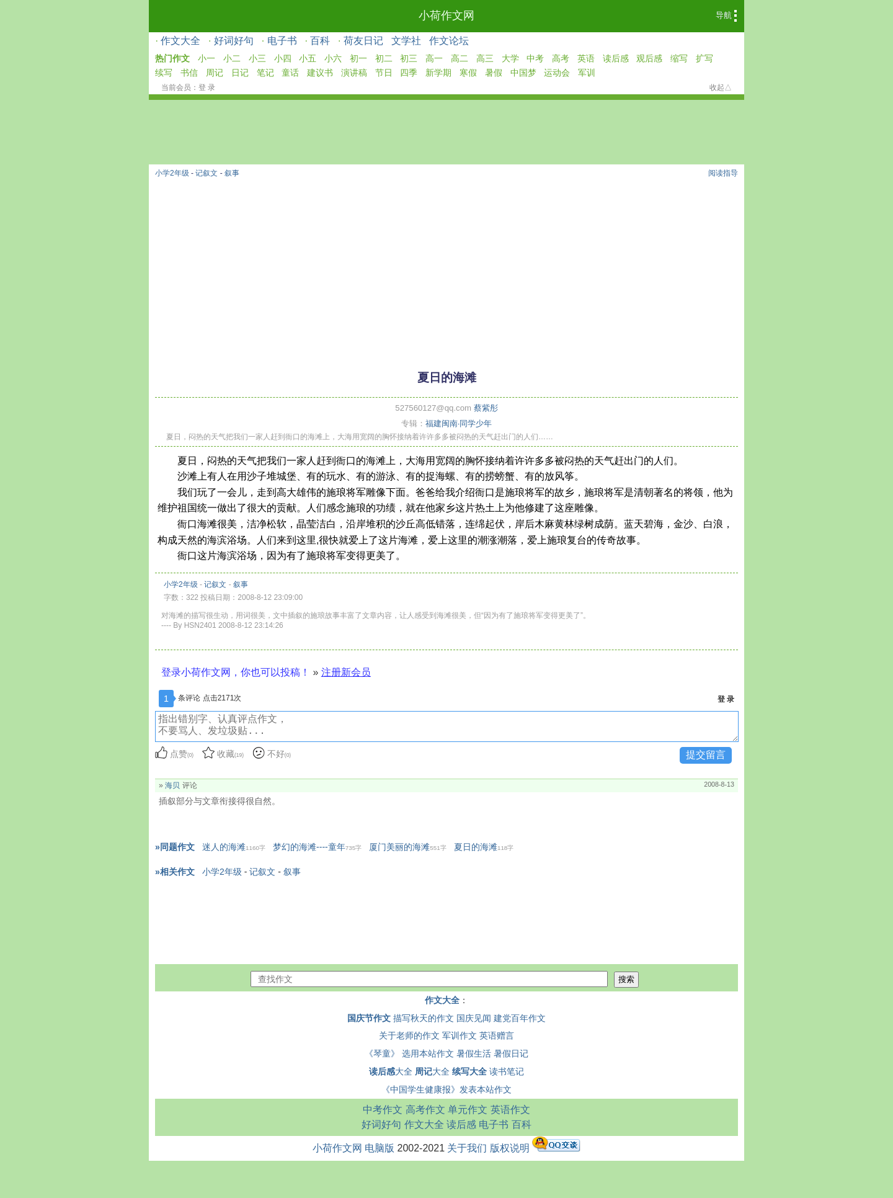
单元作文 (467, 1109)
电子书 (282, 40)
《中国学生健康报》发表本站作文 (446, 1089)
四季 (408, 73)
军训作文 (459, 1035)
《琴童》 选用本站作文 (409, 1053)
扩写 (704, 58)
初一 (358, 58)
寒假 (468, 73)
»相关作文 (175, 872)
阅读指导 (723, 173)
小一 (206, 58)
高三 (485, 58)
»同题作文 (175, 847)
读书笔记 (506, 1071)
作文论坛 (449, 40)
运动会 (557, 73)
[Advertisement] (446, 268)
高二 (459, 58)
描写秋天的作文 (423, 1018)
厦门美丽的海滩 (407, 847)
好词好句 (234, 40)
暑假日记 (511, 1053)
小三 (257, 58)
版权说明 (510, 1148)
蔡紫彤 (486, 408)
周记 (214, 73)
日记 (240, 73)
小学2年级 (172, 173)
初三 (408, 58)
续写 (163, 73)
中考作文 (382, 1109)
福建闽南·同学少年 (458, 423)
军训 (586, 73)
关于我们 (467, 1148)
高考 (560, 58)
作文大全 (180, 40)
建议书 (320, 73)
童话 (290, 73)
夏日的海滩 (483, 847)
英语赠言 (496, 1035)
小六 (333, 58)
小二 (232, 58)
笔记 (265, 73)
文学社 (406, 40)
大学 (510, 58)
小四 (282, 58)
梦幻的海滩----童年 (317, 847)
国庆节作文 (369, 1018)
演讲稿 (354, 73)
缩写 (679, 58)
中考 (535, 58)
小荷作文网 (446, 15)
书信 (189, 73)
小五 (307, 58)
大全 (390, 1071)
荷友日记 (363, 40)
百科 (320, 40)
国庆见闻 (473, 1018)
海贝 (172, 785)
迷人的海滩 (233, 847)
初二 (384, 58)
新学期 (438, 73)
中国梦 (523, 73)
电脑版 (379, 1148)
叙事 (231, 173)
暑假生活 (473, 1053)
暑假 (493, 73)
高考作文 (425, 1109)
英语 (586, 58)
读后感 (616, 58)
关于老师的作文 (409, 1035)
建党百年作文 (520, 1018)
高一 (434, 58)
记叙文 (206, 173)
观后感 (649, 58)
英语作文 (510, 1109)
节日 (384, 73)
